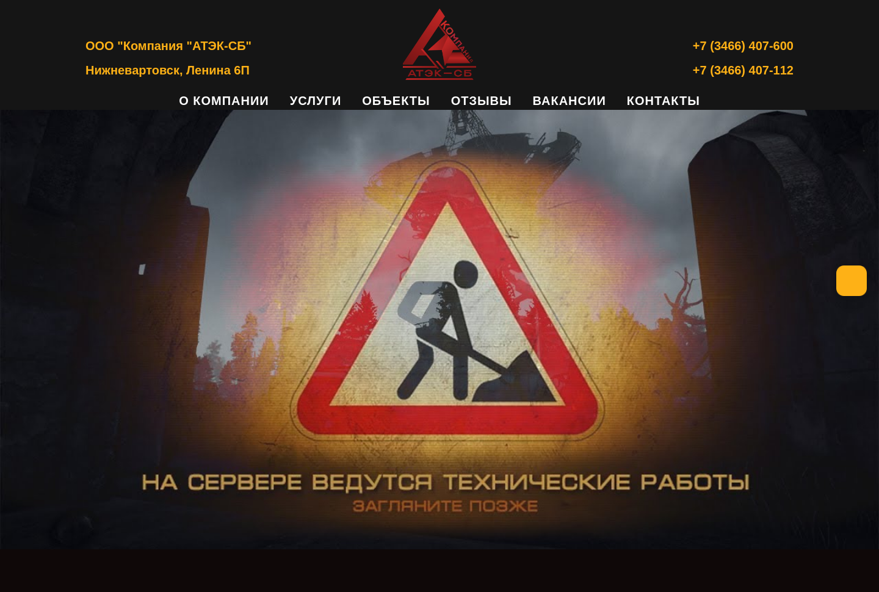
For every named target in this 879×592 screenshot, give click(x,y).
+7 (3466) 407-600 (743, 45)
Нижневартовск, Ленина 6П (167, 70)
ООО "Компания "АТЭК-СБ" (168, 45)
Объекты (396, 100)
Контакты (663, 100)
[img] (439, 329)
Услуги (316, 100)
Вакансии (569, 100)
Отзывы (481, 100)
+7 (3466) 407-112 (743, 70)
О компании (224, 100)
